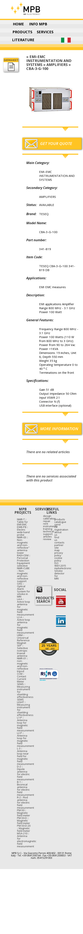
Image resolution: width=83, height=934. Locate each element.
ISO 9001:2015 (60, 564)
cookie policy (58, 559)
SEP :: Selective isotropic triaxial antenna (22, 651)
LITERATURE (23, 39)
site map (57, 549)
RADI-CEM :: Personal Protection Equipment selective (23, 560)
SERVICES (45, 32)
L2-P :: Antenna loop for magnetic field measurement (25, 739)
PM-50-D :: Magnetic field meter (23, 820)
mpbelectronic (62, 568)
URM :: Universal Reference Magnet (23, 639)
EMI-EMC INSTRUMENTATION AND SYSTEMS (49, 60)
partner (58, 545)
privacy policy (58, 554)
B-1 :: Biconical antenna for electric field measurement (25, 788)
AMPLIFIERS (57, 64)
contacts (59, 542)
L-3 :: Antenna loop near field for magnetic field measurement (25, 756)
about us (57, 533)
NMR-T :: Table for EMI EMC (22, 522)
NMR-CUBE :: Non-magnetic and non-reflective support (23, 574)
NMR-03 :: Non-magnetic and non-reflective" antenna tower (23, 545)
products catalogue (60, 521)
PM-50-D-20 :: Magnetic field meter (23, 828)
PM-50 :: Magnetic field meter (23, 812)
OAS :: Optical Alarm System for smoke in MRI (23, 590)
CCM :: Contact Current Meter (21, 677)
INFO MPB (38, 24)
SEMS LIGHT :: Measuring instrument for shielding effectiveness (25, 707)
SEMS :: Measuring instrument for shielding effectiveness (25, 690)
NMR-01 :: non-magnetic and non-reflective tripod (22, 665)
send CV (57, 526)
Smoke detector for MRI (59, 574)
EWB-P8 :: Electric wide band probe (23, 531)
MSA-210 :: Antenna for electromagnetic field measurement (26, 840)
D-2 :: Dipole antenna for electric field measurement (25, 773)
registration (61, 529)
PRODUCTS (22, 32)
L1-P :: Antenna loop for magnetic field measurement (25, 724)
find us (56, 539)
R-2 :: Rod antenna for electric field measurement (25, 802)
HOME (18, 24)
